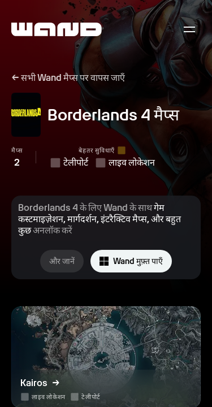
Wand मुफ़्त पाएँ (131, 261)
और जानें (62, 261)
